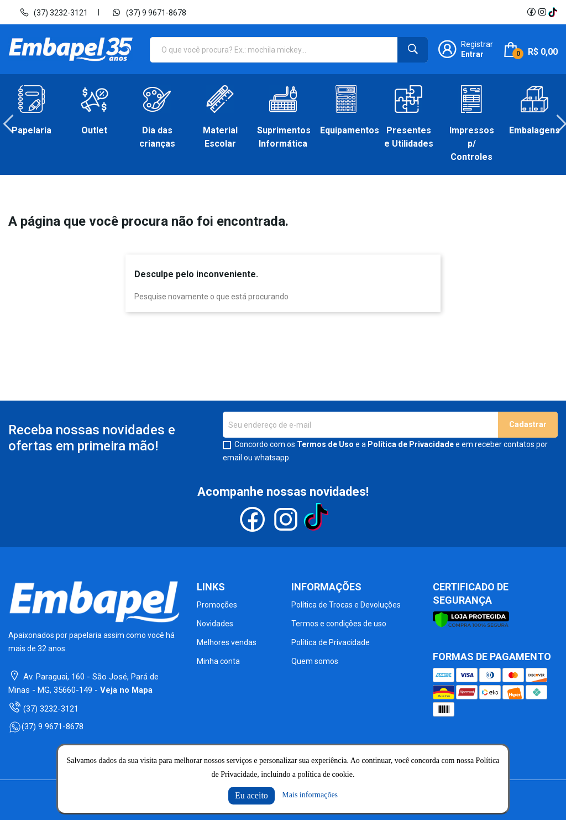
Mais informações (310, 795)
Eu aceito (251, 795)
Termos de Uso (325, 444)
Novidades (215, 623)
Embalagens (534, 130)
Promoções (217, 604)
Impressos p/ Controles (471, 143)
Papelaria (31, 130)
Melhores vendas (226, 642)
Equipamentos (346, 130)
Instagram (542, 12)
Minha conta (218, 661)
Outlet (94, 130)
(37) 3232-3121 (53, 12)
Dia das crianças (157, 137)
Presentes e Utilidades (408, 137)
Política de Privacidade (411, 444)
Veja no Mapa (126, 690)
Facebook (531, 12)
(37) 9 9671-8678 (149, 12)
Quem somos (314, 661)
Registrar (477, 44)
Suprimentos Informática (283, 137)
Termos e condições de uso (338, 623)
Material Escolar (220, 137)
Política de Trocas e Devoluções (346, 604)
